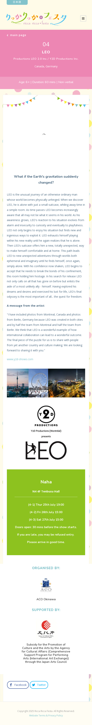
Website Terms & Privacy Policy (46, 715)
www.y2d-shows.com (20, 359)
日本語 (17, 2)
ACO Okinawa (46, 599)
